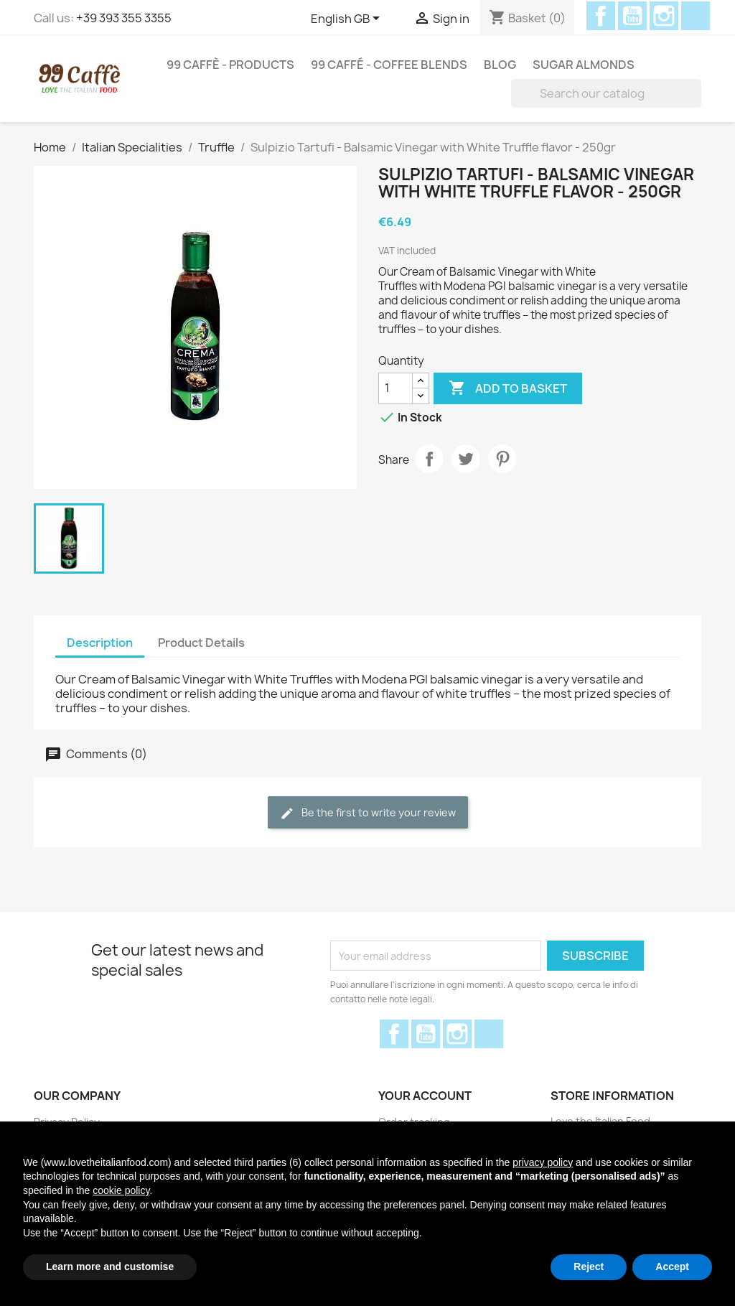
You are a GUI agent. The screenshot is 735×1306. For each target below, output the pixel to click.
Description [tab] (100, 642)
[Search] (606, 93)
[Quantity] (395, 388)
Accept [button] (672, 1266)
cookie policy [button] (121, 1190)
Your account (425, 1096)
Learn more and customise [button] (110, 1266)
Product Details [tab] (201, 642)
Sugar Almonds (584, 65)
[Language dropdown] (348, 19)
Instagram (664, 15)
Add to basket (508, 388)
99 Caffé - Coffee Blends (389, 65)
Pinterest (502, 458)
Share (429, 458)
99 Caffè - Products (230, 65)
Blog (500, 65)
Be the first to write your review (368, 813)
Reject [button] (589, 1266)
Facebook (600, 15)
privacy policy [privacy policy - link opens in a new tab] (542, 1162)
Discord (695, 15)
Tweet (465, 458)
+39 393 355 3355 (124, 18)
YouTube (632, 15)
